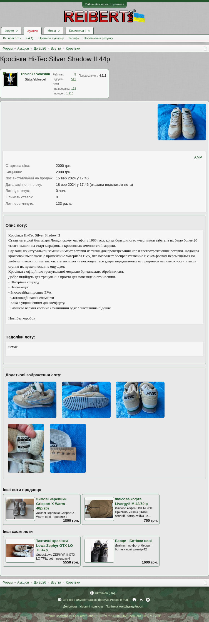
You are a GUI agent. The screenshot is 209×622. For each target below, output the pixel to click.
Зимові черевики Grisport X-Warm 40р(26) (51, 503)
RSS (148, 600)
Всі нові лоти (12, 38)
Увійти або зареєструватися (104, 4)
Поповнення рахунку (98, 38)
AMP (198, 157)
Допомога (70, 606)
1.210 (69, 93)
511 (73, 79)
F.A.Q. (30, 38)
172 (73, 88)
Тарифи (73, 38)
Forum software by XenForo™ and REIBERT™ (104, 616)
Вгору (141, 600)
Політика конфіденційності (124, 606)
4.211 (102, 75)
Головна (134, 600)
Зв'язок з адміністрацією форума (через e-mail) (96, 599)
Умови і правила (91, 606)
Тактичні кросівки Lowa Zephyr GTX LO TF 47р (54, 545)
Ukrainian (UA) (105, 593)
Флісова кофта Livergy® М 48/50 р (131, 501)
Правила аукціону (51, 38)
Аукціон (32, 31)
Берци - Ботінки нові (133, 541)
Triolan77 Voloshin (35, 74)
